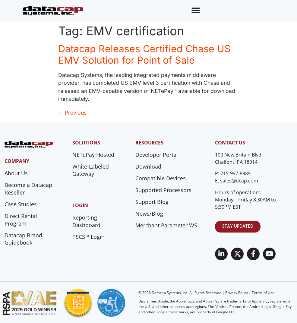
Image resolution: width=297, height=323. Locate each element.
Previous (72, 112)
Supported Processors (163, 190)
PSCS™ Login (88, 236)
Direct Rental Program (21, 219)
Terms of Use (263, 292)
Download (148, 166)
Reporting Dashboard (86, 221)
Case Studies (21, 204)
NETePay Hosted (93, 154)
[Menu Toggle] (195, 10)
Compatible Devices (160, 178)
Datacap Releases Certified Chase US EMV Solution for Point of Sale (144, 54)
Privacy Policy (236, 292)
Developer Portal (156, 154)
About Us (16, 173)
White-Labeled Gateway (90, 170)
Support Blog (152, 201)
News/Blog (149, 213)
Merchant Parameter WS (166, 225)
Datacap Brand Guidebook (23, 239)
